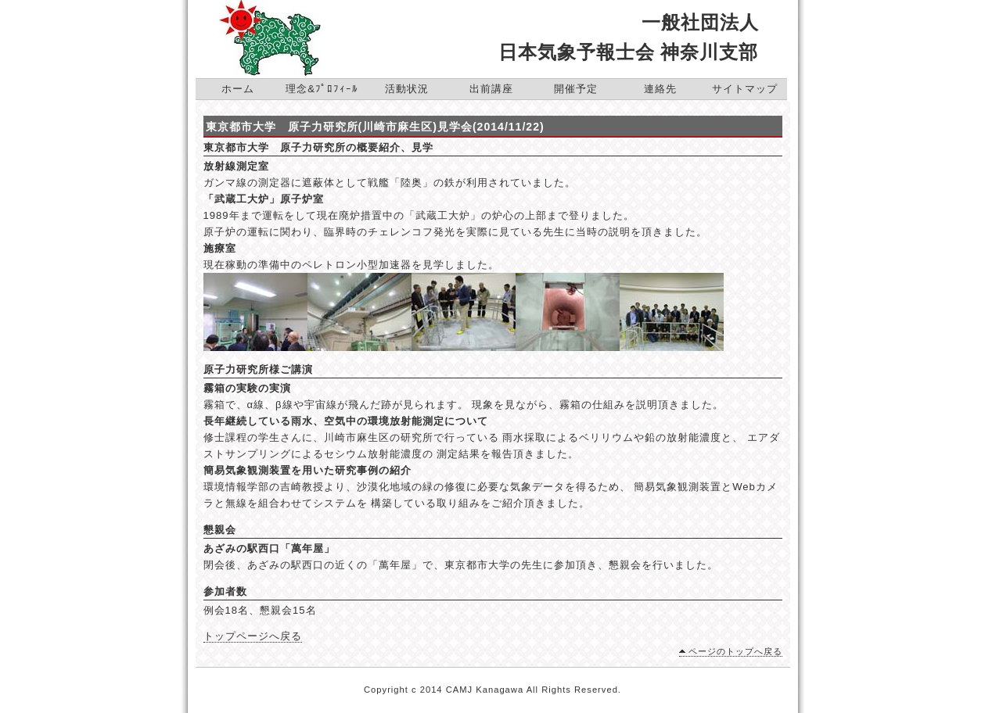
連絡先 (660, 89)
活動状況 (407, 89)
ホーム (237, 89)
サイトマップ (745, 89)
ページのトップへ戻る (735, 651)
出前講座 (491, 89)
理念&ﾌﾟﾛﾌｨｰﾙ (322, 89)
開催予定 (576, 89)
